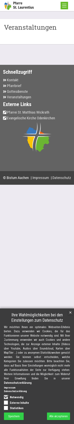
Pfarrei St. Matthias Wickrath (28, 120)
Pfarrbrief (14, 93)
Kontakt (12, 88)
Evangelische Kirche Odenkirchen (31, 126)
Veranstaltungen (19, 105)
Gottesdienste (17, 99)
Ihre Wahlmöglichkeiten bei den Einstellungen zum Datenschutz (37, 333)
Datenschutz (61, 185)
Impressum (41, 185)
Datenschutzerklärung (18, 398)
